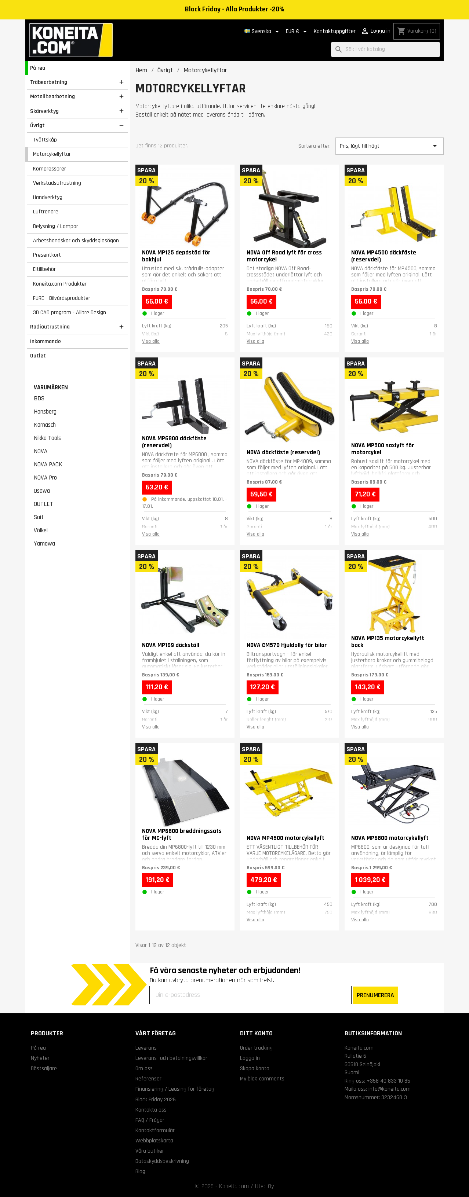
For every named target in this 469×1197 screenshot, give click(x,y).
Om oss (144, 1068)
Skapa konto (254, 1068)
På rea (37, 67)
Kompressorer (49, 168)
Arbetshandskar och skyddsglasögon (76, 240)
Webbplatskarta (154, 1140)
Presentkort (47, 254)
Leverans (146, 1047)
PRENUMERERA (375, 995)
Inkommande (45, 341)
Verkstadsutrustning (57, 183)
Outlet (38, 355)
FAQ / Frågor (149, 1120)
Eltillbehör (44, 269)
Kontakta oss (151, 1109)
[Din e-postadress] (250, 995)
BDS (39, 398)
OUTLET (43, 504)
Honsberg (45, 412)
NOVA (40, 451)
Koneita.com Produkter (60, 283)
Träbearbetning (48, 82)
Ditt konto (256, 1033)
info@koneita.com (389, 1089)
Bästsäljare (44, 1068)
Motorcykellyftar (52, 154)
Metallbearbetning (52, 96)
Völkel (41, 530)
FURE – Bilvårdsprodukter (61, 298)
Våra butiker (149, 1150)
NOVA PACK (48, 464)
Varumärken (51, 387)
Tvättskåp (45, 139)
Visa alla (151, 341)
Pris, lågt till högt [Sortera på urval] (389, 146)
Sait (39, 517)
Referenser (148, 1078)
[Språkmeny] (262, 31)
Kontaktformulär (155, 1130)
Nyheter (40, 1058)
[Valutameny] (297, 31)
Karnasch (45, 425)
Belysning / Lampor (55, 226)
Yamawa (44, 544)
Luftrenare (45, 211)
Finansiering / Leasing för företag (174, 1089)
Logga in (250, 1058)
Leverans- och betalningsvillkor (171, 1058)
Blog (140, 1171)
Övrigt (37, 125)
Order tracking (256, 1047)
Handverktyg (47, 197)
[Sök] (385, 50)
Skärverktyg (44, 111)
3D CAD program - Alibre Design (69, 312)
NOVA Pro (45, 478)
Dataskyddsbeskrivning (162, 1161)
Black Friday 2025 (155, 1099)
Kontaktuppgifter (335, 31)
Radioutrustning (50, 326)
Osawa (42, 491)
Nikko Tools (47, 438)
